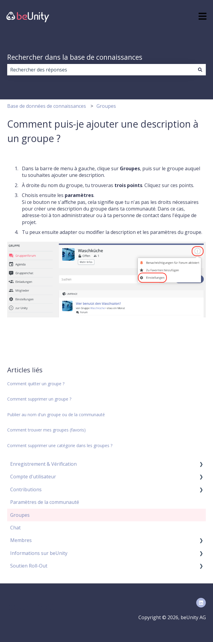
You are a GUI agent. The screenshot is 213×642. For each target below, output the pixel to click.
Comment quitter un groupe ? (35, 383)
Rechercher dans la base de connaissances (74, 57)
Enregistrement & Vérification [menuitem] (43, 464)
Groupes (106, 106)
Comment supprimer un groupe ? (39, 399)
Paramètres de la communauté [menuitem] (44, 502)
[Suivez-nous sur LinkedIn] (201, 602)
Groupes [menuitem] (20, 515)
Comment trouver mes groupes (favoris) (46, 430)
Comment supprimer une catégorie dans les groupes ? (59, 445)
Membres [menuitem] (21, 540)
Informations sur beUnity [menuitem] (38, 553)
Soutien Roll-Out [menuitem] (28, 565)
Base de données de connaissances (46, 106)
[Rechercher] (200, 69)
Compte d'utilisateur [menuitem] (33, 476)
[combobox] (100, 69)
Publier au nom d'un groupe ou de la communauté (56, 414)
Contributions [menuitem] (26, 489)
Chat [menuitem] (15, 527)
